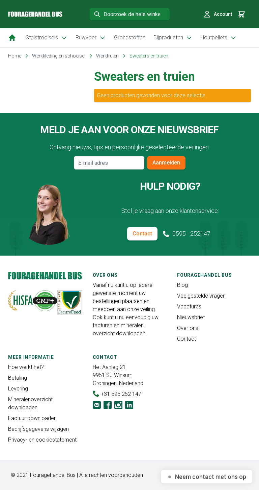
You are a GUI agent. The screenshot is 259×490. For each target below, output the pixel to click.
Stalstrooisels (46, 37)
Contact (142, 233)
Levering (18, 388)
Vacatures (189, 306)
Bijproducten (173, 37)
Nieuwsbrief (191, 317)
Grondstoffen (129, 37)
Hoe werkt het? (26, 367)
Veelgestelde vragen (201, 296)
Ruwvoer (91, 37)
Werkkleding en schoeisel (58, 56)
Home (14, 56)
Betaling (17, 378)
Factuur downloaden (32, 418)
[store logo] (35, 14)
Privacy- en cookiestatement (42, 440)
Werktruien (107, 56)
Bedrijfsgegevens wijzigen (38, 429)
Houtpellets (219, 37)
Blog (182, 285)
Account (217, 14)
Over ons (187, 328)
